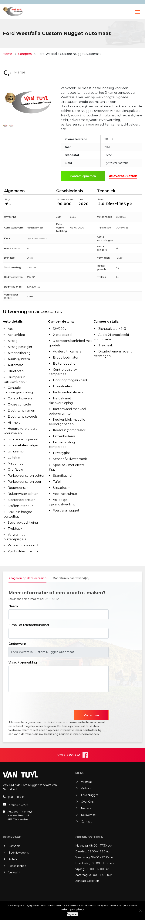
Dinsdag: (81, 851)
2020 (83, 204)
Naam (13, 606)
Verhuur (86, 788)
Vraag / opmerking (22, 662)
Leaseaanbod (17, 866)
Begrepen (72, 914)
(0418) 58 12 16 (16, 796)
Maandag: (81, 845)
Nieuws (86, 808)
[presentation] (37, 702)
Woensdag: (82, 857)
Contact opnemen (83, 176)
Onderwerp (17, 644)
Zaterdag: (81, 875)
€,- (7, 72)
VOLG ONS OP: (69, 755)
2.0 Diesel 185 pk (115, 204)
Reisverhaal (88, 815)
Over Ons (87, 801)
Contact (86, 821)
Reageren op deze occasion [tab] (27, 578)
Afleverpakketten (123, 176)
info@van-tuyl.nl (18, 804)
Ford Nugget (89, 795)
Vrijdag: (80, 869)
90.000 (64, 204)
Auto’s (12, 859)
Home (7, 54)
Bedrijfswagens (18, 852)
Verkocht (14, 872)
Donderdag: (83, 863)
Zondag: (80, 881)
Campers (25, 54)
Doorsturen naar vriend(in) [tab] (71, 578)
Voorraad (87, 782)
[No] (140, 910)
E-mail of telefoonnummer (28, 625)
